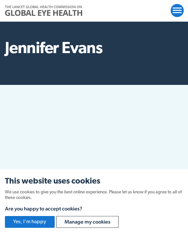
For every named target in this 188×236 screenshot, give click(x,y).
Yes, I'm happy (29, 222)
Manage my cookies (87, 222)
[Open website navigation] (177, 10)
